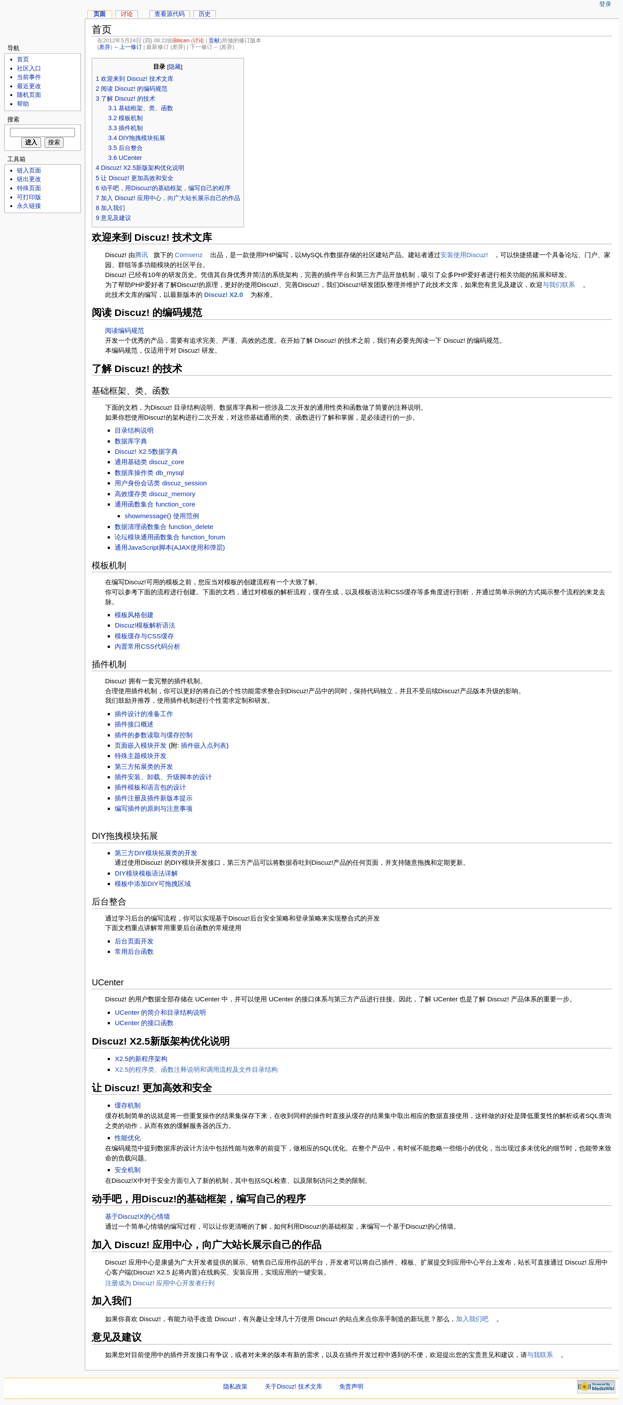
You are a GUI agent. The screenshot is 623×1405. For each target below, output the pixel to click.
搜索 (13, 119)
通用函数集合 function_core (155, 504)
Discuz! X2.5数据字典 (146, 451)
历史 (205, 14)
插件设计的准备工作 (144, 713)
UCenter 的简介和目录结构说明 (160, 1012)
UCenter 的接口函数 (144, 1022)
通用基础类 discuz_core (149, 461)
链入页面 (29, 170)
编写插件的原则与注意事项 (154, 808)
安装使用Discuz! (464, 254)
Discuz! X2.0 (223, 294)
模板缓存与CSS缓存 (144, 636)
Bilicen (181, 40)
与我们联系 (559, 284)
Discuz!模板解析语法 (145, 625)
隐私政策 (235, 1386)
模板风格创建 (134, 614)
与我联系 (540, 1354)
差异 (104, 47)
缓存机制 (128, 1105)
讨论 (198, 40)
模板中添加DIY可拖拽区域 (152, 883)
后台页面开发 (134, 941)
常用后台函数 (134, 951)
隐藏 (175, 67)
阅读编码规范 (124, 330)
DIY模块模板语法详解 (146, 873)
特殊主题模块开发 (141, 755)
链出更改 (29, 179)
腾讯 (141, 254)
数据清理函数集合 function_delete (164, 526)
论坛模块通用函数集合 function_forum (170, 537)
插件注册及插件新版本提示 (154, 798)
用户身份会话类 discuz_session (161, 483)
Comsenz (188, 254)
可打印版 (29, 197)
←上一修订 (128, 47)
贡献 (214, 40)
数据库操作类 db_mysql (149, 472)
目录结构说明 (134, 430)
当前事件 (29, 77)
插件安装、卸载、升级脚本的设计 (163, 777)
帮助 (23, 104)
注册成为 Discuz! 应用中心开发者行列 (160, 1283)
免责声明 (351, 1386)
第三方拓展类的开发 (144, 766)
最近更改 (29, 86)
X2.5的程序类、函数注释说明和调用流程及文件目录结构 (196, 1069)
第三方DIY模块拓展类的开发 (156, 853)
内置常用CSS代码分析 (147, 646)
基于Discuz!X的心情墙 (137, 1216)
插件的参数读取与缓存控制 (154, 735)
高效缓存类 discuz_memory (155, 493)
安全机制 (128, 1169)
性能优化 (128, 1137)
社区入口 (29, 68)
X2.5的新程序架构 (141, 1058)
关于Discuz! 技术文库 (293, 1386)
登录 (605, 4)
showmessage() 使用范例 (162, 515)
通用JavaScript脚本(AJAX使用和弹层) (170, 547)
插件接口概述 (134, 724)
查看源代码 (169, 14)
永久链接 (29, 206)
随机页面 (29, 95)
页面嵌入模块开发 (141, 745)
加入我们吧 (472, 1318)
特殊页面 (29, 188)
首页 (23, 59)
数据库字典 (131, 441)
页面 (99, 14)
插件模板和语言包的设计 (150, 787)
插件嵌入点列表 (203, 745)
